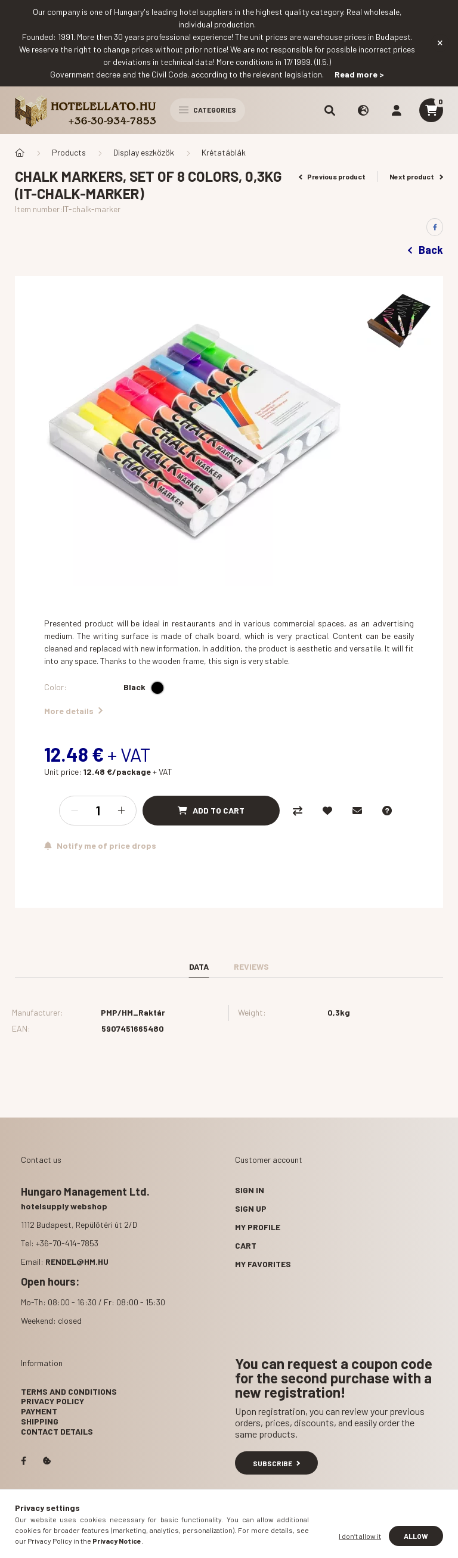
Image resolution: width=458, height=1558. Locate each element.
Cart (245, 1245)
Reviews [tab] (251, 966)
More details (73, 711)
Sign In (249, 1190)
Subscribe (276, 1463)
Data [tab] (199, 966)
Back (425, 249)
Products (69, 152)
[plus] (121, 811)
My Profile (257, 1227)
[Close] (440, 43)
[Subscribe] (100, 845)
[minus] (74, 811)
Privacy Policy (52, 1401)
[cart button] (431, 110)
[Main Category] (19, 152)
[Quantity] (98, 810)
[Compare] (298, 811)
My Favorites (263, 1264)
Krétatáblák (224, 152)
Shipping (39, 1421)
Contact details (57, 1431)
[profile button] (397, 110)
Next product (416, 176)
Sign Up (251, 1208)
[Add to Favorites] (327, 811)
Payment (39, 1411)
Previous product (332, 176)
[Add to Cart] (211, 810)
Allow (416, 1536)
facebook (23, 1461)
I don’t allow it (360, 1536)
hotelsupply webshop (64, 1206)
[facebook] (434, 227)
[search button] (330, 110)
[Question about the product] (387, 811)
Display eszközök (143, 152)
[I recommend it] (357, 811)
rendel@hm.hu (77, 1261)
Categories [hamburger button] (207, 109)
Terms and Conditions (69, 1391)
